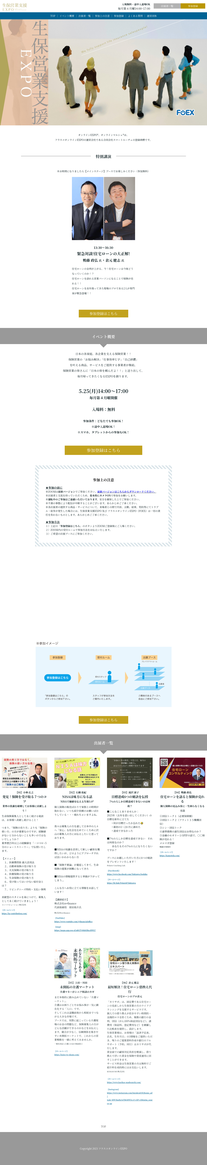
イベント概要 (66, 16)
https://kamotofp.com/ (170, 855)
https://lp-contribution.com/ (14, 913)
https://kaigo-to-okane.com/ (66, 1054)
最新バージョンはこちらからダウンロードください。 (126, 491)
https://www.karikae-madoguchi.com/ (124, 1082)
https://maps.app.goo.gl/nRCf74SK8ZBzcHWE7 (75, 930)
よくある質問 (135, 16)
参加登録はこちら (103, 313)
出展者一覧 (167, 6)
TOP (52, 16)
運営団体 (152, 16)
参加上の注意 (102, 16)
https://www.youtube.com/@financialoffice (73, 921)
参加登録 (193, 6)
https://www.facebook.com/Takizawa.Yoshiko (127, 874)
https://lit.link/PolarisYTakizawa (121, 883)
